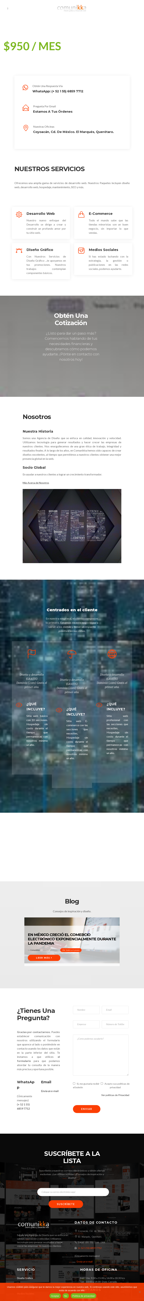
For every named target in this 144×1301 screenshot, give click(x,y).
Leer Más (44, 957)
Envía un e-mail (50, 1091)
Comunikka (35, 950)
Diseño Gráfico (25, 1278)
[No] (139, 1292)
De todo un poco (71, 950)
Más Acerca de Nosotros (36, 482)
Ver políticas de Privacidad (115, 1095)
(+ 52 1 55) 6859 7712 (67, 91)
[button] (5, 40)
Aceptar (55, 1296)
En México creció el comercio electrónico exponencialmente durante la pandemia (72, 939)
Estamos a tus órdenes (52, 112)
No (65, 1296)
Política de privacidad (83, 1296)
